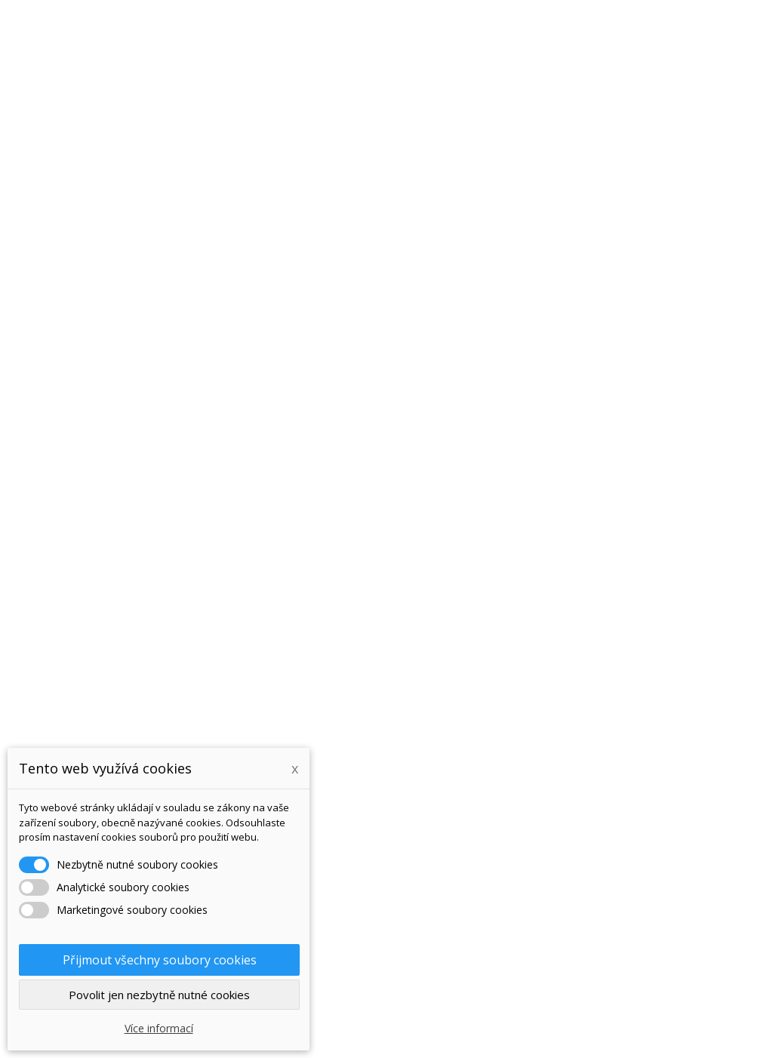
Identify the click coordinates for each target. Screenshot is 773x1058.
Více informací (159, 1028)
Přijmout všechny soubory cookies (160, 960)
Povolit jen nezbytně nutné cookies (159, 994)
